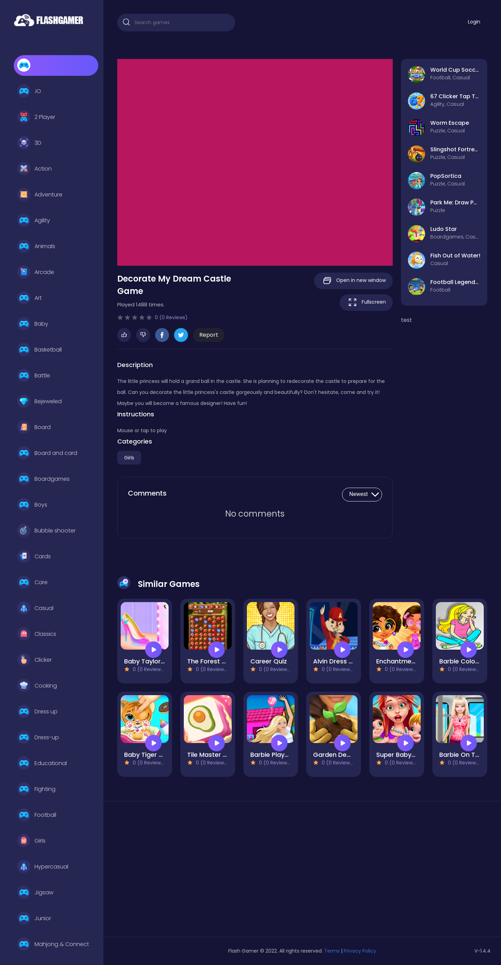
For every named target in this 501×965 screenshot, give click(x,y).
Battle (33, 376)
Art (29, 298)
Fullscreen (366, 302)
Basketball (39, 350)
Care (32, 582)
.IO (29, 91)
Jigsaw (35, 893)
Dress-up (38, 737)
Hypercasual (42, 867)
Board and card (47, 453)
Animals (36, 246)
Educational (42, 763)
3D (29, 143)
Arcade (35, 272)
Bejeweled (39, 401)
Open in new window (353, 281)
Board (34, 427)
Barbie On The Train (469, 754)
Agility (33, 220)
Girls (31, 841)
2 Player (36, 117)
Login (474, 21)
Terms (332, 950)
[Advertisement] (176, 871)
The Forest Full (209, 661)
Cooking (37, 686)
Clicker (34, 660)
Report (208, 335)
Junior (34, 918)
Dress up (37, 712)
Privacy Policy (360, 950)
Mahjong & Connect (53, 944)
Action (34, 169)
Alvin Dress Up (335, 661)
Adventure (39, 195)
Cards (34, 556)
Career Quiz (268, 661)
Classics (36, 634)
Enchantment (397, 661)
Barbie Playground (278, 754)
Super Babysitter (402, 754)
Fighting (36, 789)
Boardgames (43, 479)
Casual (35, 608)
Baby (32, 324)
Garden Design (336, 754)
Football (36, 815)
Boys (32, 505)
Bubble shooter (46, 531)
